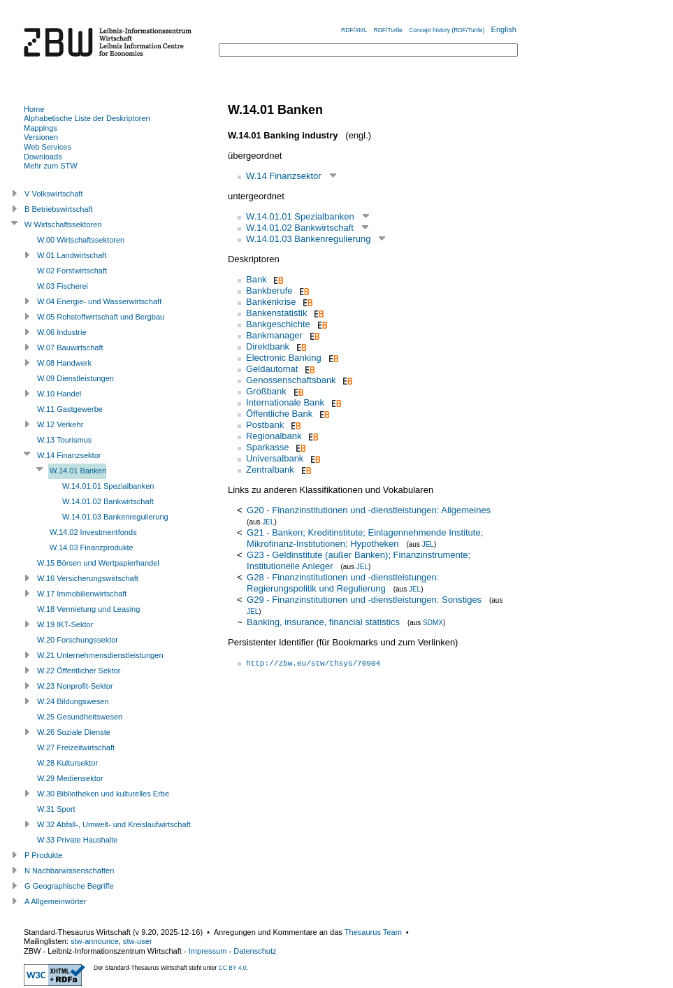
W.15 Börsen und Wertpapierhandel (98, 563)
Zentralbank (270, 469)
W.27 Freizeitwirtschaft (76, 747)
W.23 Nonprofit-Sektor (75, 686)
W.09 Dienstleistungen (75, 378)
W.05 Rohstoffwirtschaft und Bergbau (100, 317)
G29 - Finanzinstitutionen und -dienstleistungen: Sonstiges (364, 599)
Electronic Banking (283, 357)
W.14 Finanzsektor (283, 176)
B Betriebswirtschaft (58, 209)
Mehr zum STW (51, 166)
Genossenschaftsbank (291, 380)
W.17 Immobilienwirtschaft (81, 593)
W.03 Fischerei (62, 286)
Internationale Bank (285, 402)
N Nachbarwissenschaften (69, 870)
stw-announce (95, 941)
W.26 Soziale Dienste (73, 732)
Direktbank (267, 346)
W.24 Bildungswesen (73, 701)
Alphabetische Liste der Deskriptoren (87, 118)
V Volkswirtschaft (53, 193)
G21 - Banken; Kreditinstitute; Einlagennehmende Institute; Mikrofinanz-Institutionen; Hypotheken (365, 538)
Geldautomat (272, 369)
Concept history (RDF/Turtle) (446, 30)
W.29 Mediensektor (70, 778)
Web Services (47, 147)
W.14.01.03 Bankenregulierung (308, 239)
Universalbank (274, 458)
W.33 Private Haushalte (77, 840)
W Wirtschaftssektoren (63, 224)
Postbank (265, 425)
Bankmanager (274, 335)
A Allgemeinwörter (55, 901)
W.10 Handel (59, 393)
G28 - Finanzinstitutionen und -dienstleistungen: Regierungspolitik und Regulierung (343, 583)
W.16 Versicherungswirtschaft (87, 578)
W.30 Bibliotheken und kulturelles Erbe (103, 793)
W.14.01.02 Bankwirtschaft (300, 227)
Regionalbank (274, 436)
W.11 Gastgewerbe (70, 409)
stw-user (137, 941)
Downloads (43, 156)
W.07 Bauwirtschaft (70, 347)
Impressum (208, 951)
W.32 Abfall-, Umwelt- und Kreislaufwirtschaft (114, 824)
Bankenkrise (271, 301)
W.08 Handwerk (64, 363)
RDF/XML (354, 30)
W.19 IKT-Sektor (65, 624)
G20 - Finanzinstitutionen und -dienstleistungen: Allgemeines (369, 510)
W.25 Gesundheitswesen (79, 717)
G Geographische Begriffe (69, 886)
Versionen (41, 137)
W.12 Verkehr (60, 424)
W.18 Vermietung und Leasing (88, 609)
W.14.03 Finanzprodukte (91, 547)
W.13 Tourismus (64, 440)
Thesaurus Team (373, 932)
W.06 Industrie (62, 332)
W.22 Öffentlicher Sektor (79, 670)
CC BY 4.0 (233, 967)
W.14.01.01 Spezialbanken (300, 216)
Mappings (40, 128)
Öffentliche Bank (279, 413)
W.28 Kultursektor (67, 763)
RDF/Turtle (388, 30)
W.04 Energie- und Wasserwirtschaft (99, 301)
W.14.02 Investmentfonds (93, 532)
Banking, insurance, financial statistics (323, 622)
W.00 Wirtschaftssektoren (80, 240)
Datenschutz (254, 951)
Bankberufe (269, 290)
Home (34, 109)
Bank (256, 279)
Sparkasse (267, 447)
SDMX (433, 623)
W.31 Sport (56, 809)
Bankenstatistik (276, 313)
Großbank (266, 391)
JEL (268, 522)
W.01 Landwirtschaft (71, 255)
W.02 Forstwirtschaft (72, 270)
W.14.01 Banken (78, 470)
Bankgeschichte (278, 324)
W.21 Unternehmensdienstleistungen (100, 655)
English (503, 29)
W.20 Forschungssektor (77, 640)
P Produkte (43, 855)
